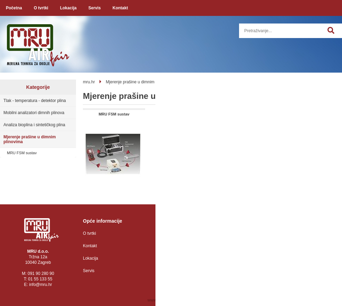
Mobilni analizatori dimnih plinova (33, 112)
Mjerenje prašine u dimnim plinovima (29, 139)
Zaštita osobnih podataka (185, 233)
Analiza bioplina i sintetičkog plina (34, 124)
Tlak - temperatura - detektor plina (34, 100)
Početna (14, 8)
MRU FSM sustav (22, 153)
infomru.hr (40, 284)
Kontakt (120, 8)
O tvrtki (41, 8)
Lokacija (68, 8)
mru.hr (89, 82)
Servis (94, 8)
